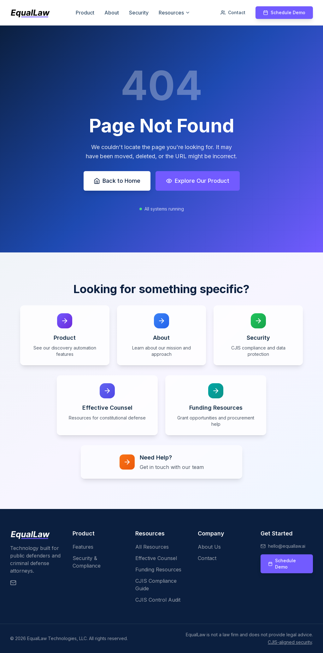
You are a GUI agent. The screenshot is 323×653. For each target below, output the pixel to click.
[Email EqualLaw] (13, 583)
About (111, 12)
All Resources (152, 547)
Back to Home (117, 180)
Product (85, 12)
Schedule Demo (284, 12)
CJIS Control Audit (157, 600)
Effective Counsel (156, 558)
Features (83, 547)
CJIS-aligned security (290, 642)
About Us (209, 547)
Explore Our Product (197, 180)
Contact (232, 12)
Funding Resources (158, 569)
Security (139, 12)
